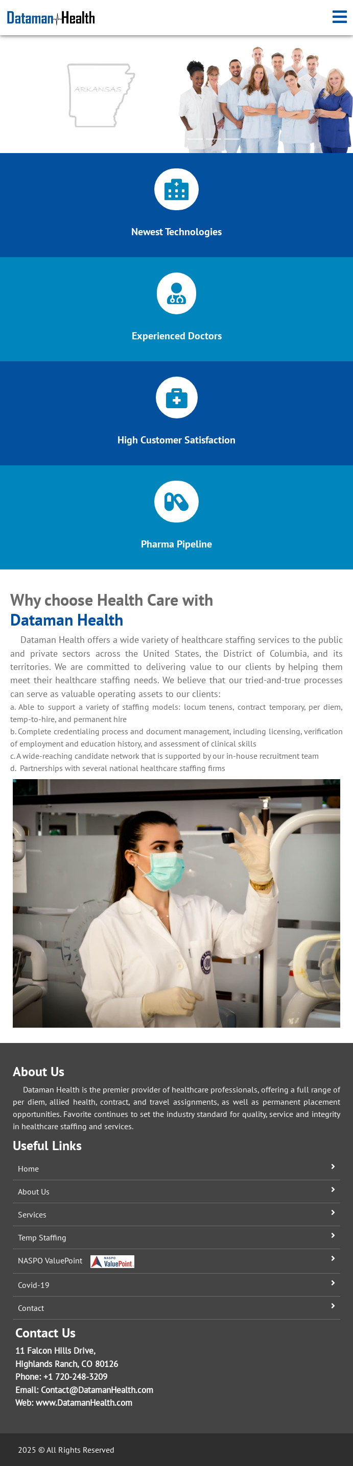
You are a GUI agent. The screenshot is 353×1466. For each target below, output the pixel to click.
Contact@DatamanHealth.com (97, 1390)
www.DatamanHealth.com (84, 1402)
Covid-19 (34, 1285)
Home (28, 1168)
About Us (34, 1191)
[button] (26, 94)
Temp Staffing (42, 1237)
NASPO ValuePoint (76, 1260)
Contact (31, 1308)
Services (32, 1214)
